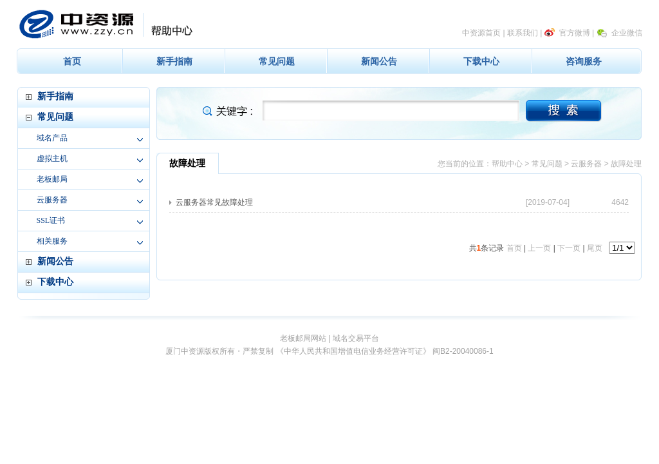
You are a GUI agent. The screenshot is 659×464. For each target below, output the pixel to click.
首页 (72, 61)
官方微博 (574, 32)
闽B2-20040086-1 (463, 351)
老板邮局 (52, 179)
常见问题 (277, 61)
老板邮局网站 (303, 338)
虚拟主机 (52, 158)
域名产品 (52, 137)
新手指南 (174, 61)
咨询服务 (584, 61)
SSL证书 (51, 220)
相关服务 (52, 241)
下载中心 (481, 61)
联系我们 (522, 32)
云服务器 (52, 199)
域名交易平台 (356, 338)
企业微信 (626, 32)
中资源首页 (481, 32)
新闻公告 (379, 61)
